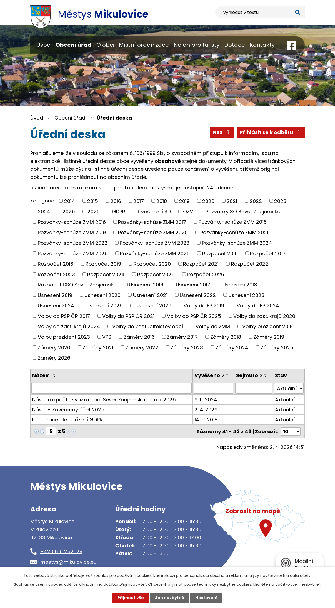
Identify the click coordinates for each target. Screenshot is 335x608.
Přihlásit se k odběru (271, 132)
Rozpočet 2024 (106, 274)
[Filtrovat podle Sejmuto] (253, 388)
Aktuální (285, 399)
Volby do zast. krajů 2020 (264, 315)
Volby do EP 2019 (204, 305)
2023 (280, 200)
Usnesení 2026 (153, 305)
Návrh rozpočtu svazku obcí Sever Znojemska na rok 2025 (109, 399)
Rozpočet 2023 (56, 274)
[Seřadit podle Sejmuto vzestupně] (265, 374)
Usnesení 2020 (102, 294)
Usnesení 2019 (55, 294)
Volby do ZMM (213, 326)
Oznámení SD (154, 211)
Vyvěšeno (210, 375)
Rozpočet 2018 (55, 263)
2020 (208, 200)
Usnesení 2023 (246, 294)
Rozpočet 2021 (201, 263)
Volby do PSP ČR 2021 (128, 315)
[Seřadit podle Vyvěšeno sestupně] (228, 376)
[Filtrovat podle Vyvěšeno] (214, 388)
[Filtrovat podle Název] (111, 388)
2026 (94, 211)
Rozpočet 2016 (220, 253)
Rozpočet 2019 (103, 263)
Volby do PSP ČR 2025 (194, 315)
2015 (92, 200)
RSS (222, 132)
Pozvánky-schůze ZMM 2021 (234, 232)
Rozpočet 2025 (156, 274)
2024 (44, 211)
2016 (116, 200)
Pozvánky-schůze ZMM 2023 (154, 242)
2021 (232, 200)
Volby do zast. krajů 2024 (69, 326)
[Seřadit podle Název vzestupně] (55, 374)
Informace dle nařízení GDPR (72, 419)
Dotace (234, 45)
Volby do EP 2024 (258, 305)
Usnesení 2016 (146, 284)
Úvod (44, 45)
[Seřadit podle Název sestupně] (55, 376)
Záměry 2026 (54, 357)
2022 (256, 200)
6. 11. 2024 (206, 399)
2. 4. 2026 (206, 409)
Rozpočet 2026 (205, 274)
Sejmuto (249, 375)
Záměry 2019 (268, 336)
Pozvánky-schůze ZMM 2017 (152, 221)
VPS (106, 336)
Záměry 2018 (225, 336)
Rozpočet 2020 (152, 263)
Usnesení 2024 (56, 305)
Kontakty (262, 45)
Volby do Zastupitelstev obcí (147, 326)
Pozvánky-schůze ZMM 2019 (72, 232)
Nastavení (206, 597)
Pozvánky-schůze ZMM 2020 (153, 232)
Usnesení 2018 (239, 284)
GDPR (118, 211)
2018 (161, 200)
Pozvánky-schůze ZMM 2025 (73, 253)
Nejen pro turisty (196, 45)
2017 (138, 200)
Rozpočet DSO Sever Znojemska (77, 284)
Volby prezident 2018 (267, 326)
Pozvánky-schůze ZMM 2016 (72, 221)
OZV (188, 211)
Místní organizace (144, 45)
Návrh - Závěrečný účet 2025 (73, 409)
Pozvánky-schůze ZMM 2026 (155, 253)
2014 (69, 200)
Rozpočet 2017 (268, 253)
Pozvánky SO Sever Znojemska (243, 211)
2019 (184, 200)
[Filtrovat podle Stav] (289, 388)
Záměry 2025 (277, 347)
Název (42, 375)
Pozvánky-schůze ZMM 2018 (233, 221)
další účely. (300, 575)
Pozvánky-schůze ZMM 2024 (237, 242)
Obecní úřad (73, 45)
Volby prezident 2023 (64, 336)
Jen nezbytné (169, 597)
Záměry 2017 (182, 336)
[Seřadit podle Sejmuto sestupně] (265, 376)
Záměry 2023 (187, 347)
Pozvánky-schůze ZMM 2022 (73, 242)
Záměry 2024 (232, 347)
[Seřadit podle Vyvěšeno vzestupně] (228, 374)
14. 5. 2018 (206, 419)
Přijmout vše (131, 597)
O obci (105, 45)
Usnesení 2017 (193, 284)
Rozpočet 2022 (249, 263)
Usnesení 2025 (104, 305)
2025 (68, 211)
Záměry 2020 (54, 347)
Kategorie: (42, 200)
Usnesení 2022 (198, 294)
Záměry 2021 (97, 347)
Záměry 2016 (139, 336)
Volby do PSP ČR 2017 (64, 315)
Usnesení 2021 (150, 294)
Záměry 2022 (142, 347)
